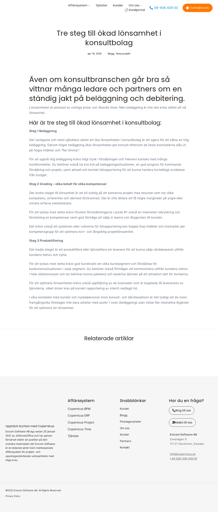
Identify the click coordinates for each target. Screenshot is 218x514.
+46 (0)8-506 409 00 (183, 461)
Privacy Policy (12, 498)
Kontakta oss (197, 9)
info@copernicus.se (183, 456)
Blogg (111, 56)
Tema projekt (123, 56)
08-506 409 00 (164, 9)
